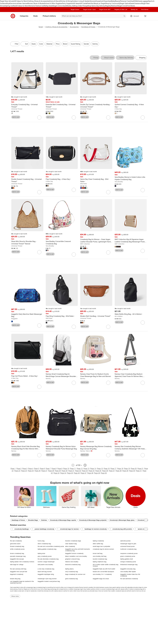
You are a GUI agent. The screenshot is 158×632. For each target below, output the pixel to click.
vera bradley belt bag (99, 556)
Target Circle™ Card (89, 9)
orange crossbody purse (128, 561)
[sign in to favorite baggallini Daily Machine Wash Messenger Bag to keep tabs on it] (39, 325)
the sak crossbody (16, 541)
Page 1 (13, 468)
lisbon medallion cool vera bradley (76, 556)
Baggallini (14, 318)
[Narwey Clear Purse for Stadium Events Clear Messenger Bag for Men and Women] (96, 375)
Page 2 (18, 468)
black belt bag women (45, 571)
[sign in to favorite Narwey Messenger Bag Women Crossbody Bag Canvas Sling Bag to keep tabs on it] (108, 455)
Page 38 (119, 471)
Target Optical (125, 3)
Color (41, 44)
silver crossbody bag (44, 543)
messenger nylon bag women (47, 578)
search (124, 16)
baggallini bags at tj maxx (101, 578)
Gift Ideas (76, 3)
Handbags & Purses (88, 27)
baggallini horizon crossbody (74, 553)
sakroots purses (125, 541)
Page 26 (38, 471)
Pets (88, 3)
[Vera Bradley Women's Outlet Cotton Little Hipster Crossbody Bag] (131, 178)
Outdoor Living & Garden (81, 1)
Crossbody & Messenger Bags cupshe (63, 520)
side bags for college (16, 564)
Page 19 (127, 468)
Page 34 (92, 471)
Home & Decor (54, 1)
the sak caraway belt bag (18, 569)
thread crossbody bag (17, 546)
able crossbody (70, 546)
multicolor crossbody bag (128, 549)
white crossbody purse (17, 549)
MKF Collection (85, 244)
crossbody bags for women (68, 529)
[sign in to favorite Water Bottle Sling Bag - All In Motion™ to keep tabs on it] (143, 323)
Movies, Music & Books (36, 3)
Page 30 (65, 471)
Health (132, 1)
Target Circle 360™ (105, 9)
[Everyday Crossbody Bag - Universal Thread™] (27, 105)
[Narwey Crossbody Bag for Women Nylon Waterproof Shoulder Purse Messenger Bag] (62, 447)
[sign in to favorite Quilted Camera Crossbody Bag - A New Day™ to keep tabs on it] (143, 117)
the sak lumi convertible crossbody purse (51, 546)
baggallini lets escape (17, 559)
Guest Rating (75, 44)
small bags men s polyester (101, 546)
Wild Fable (83, 183)
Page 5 (36, 468)
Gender (86, 44)
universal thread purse (127, 546)
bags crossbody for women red (75, 574)
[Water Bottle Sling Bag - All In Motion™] (131, 314)
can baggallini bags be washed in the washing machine (22, 582)
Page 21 (140, 468)
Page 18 (120, 468)
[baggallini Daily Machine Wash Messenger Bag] (27, 315)
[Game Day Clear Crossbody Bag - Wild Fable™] (96, 180)
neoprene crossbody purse (129, 553)
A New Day (118, 109)
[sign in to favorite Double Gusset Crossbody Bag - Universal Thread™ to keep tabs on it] (39, 192)
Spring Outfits (10, 6)
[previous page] (73, 465)
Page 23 (17, 471)
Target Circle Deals (59, 6)
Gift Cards (83, 3)
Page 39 (125, 471)
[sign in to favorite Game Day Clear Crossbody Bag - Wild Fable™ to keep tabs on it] (108, 192)
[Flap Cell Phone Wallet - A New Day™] (27, 376)
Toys (8, 3)
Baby (113, 1)
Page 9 (59, 468)
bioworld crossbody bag (73, 564)
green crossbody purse (127, 556)
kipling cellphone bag (99, 561)
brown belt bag (97, 553)
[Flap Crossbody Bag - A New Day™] (62, 179)
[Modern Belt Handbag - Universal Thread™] (96, 316)
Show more (15, 596)
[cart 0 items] (145, 16)
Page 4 (30, 468)
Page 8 (54, 468)
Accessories (74, 27)
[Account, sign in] (135, 16)
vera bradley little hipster (128, 571)
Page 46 (77, 473)
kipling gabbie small (126, 559)
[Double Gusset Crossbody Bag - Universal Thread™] (27, 180)
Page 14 (93, 468)
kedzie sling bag (15, 578)
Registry (108, 6)
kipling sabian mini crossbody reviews (22, 561)
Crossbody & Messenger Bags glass (122, 520)
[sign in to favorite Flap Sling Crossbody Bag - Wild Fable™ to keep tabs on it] (74, 327)
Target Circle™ (75, 9)
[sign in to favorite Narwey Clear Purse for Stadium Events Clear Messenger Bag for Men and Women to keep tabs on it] (108, 383)
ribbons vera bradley (71, 561)
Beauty (117, 1)
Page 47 (83, 473)
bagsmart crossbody (16, 574)
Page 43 (56, 473)
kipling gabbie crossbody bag (47, 549)
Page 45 (70, 473)
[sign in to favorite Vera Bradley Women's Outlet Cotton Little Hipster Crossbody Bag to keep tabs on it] (143, 190)
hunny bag (41, 541)
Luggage (145, 1)
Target (40, 27)
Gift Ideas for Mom (20, 1)
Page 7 (48, 468)
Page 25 (31, 471)
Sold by (95, 44)
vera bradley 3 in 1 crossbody (102, 574)
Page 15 (100, 468)
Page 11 (73, 468)
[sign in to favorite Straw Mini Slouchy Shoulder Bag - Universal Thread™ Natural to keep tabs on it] (39, 252)
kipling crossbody (98, 541)
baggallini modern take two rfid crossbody (130, 575)
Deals (132, 3)
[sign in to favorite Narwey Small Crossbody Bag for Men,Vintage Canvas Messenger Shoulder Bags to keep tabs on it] (74, 383)
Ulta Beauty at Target (97, 3)
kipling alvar (41, 553)
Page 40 (132, 471)
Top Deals (49, 6)
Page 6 (42, 468)
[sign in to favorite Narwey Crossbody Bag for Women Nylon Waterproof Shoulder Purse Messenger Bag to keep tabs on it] (74, 455)
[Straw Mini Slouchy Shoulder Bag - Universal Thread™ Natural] (27, 242)
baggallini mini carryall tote (18, 571)
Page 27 (44, 471)
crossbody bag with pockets (121, 529)
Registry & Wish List (120, 9)
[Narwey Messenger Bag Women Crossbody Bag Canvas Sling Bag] (96, 447)
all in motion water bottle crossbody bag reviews (105, 565)
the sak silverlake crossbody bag (48, 559)
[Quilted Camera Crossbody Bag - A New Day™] (131, 105)
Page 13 (86, 468)
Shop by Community (112, 3)
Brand (65, 44)
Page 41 (139, 471)
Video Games (23, 3)
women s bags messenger (46, 561)
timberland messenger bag (128, 564)
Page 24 (24, 471)
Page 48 (90, 473)
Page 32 (78, 471)
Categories (25, 16)
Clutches (44, 520)
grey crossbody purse (45, 556)
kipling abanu (69, 569)
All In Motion (119, 316)
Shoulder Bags (33, 520)
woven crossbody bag (144, 529)
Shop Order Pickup (80, 6)
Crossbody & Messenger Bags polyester (93, 520)
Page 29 (58, 471)
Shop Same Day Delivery (96, 6)
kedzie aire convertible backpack (103, 571)
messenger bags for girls (128, 543)
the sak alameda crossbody (129, 578)
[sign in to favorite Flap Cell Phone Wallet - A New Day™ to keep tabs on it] (39, 387)
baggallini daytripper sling (46, 574)
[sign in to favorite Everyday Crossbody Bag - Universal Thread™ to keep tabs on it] (39, 117)
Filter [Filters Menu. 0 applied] (15, 44)
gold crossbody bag (71, 578)
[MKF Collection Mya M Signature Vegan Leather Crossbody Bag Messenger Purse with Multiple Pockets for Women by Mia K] (131, 240)
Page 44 (63, 473)
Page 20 (134, 468)
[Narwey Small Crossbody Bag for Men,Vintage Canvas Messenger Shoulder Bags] (62, 375)
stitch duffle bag (98, 543)
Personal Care (125, 1)
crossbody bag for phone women (103, 549)
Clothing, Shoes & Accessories (38, 1)
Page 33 (85, 471)
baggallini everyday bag (127, 569)
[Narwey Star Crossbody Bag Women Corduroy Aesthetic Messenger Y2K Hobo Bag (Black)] (131, 447)
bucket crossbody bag (100, 559)
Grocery (93, 1)
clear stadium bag (71, 543)
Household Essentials (103, 1)
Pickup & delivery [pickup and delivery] (50, 16)
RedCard (114, 6)
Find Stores (131, 6)
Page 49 (97, 473)
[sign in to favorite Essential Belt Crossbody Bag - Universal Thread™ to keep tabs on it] (74, 117)
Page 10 (66, 468)
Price (58, 44)
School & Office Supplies (53, 3)
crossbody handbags (20, 529)
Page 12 (80, 468)
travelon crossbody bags (73, 541)
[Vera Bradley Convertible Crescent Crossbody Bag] (62, 242)
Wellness (138, 1)
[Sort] (25, 44)
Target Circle (122, 6)
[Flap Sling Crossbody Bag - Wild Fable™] (62, 316)
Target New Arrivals (7, 1)
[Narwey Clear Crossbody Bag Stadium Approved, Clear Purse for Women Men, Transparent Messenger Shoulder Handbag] (131, 375)
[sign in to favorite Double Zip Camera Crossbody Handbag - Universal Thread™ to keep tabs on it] (108, 117)
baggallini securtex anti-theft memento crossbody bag (77, 549)
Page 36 (105, 471)
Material (49, 44)
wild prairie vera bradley (45, 564)
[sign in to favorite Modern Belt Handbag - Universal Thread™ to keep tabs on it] (108, 327)
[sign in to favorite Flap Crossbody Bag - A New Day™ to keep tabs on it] (74, 190)
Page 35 (98, 471)
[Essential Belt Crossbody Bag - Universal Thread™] (62, 105)
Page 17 (113, 468)
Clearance (137, 3)
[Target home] (12, 16)
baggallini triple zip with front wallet (104, 569)
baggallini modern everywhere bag (49, 581)
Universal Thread (16, 109)
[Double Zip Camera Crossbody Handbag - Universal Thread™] (96, 105)
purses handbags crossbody (43, 529)
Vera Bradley (119, 181)
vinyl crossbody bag (71, 571)
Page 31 (71, 471)
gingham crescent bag (72, 559)
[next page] (85, 465)
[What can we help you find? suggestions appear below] (93, 16)
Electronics (14, 3)
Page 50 (104, 473)
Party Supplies (67, 3)
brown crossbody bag (17, 553)
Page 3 (24, 468)
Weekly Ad (70, 6)
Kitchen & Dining (66, 1)
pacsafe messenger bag (18, 556)
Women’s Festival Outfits (37, 6)
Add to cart (15, 117)
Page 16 (107, 468)
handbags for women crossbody (94, 529)
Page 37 (112, 471)
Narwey (48, 378)
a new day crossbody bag (46, 569)
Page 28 (51, 471)
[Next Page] (146, 520)
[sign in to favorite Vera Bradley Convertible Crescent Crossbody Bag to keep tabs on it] (74, 254)
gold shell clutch (15, 543)
